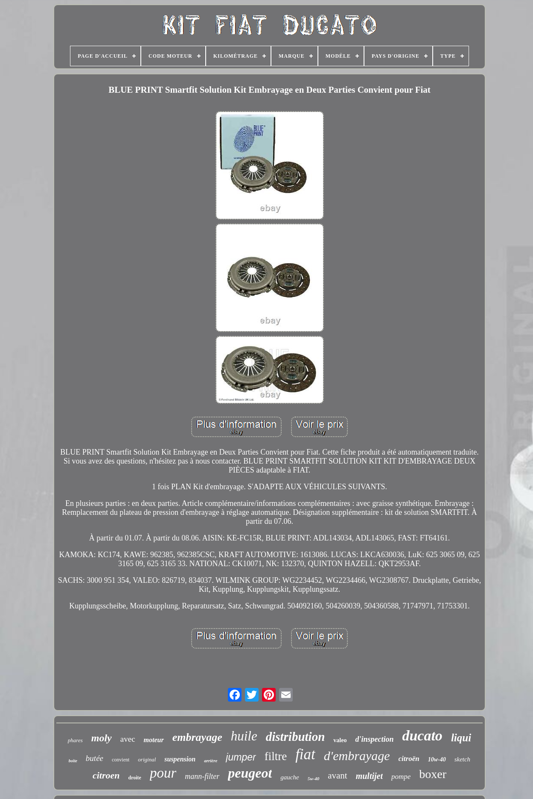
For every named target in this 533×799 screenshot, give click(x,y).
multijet (369, 776)
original (147, 759)
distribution (295, 736)
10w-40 (437, 759)
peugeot (250, 773)
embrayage (197, 737)
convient (120, 760)
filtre (276, 756)
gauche (289, 777)
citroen (106, 775)
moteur (154, 739)
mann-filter (202, 776)
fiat (305, 754)
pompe (401, 777)
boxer (432, 774)
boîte (73, 760)
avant (337, 775)
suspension (179, 759)
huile (244, 735)
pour (163, 773)
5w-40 (314, 778)
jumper (241, 757)
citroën (409, 759)
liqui (461, 737)
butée (94, 758)
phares (75, 740)
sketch (462, 759)
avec (127, 738)
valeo (340, 740)
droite (134, 778)
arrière (210, 760)
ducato (422, 735)
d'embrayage (357, 756)
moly (101, 737)
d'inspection (374, 739)
